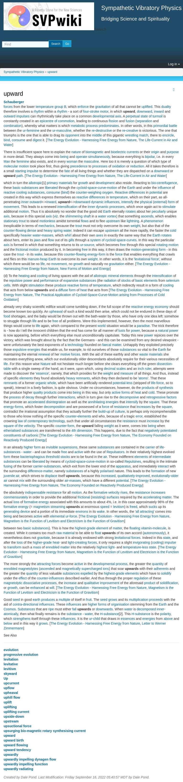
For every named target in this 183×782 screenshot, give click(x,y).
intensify (127, 202)
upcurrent (11, 683)
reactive (9, 192)
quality (38, 392)
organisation (120, 604)
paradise (143, 326)
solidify (166, 573)
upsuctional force (17, 726)
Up (6, 678)
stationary (11, 221)
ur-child (94, 619)
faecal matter (111, 345)
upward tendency (17, 750)
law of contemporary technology (41, 421)
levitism (118, 507)
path (19, 176)
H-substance (109, 614)
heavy (48, 230)
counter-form (64, 426)
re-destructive (102, 130)
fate (67, 171)
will (52, 588)
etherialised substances (21, 430)
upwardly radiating (18, 769)
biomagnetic (95, 152)
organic (41, 383)
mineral (113, 276)
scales (121, 369)
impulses (23, 116)
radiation (110, 280)
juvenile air (11, 476)
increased (108, 476)
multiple (64, 600)
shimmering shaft (78, 216)
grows (112, 600)
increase (153, 421)
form (171, 202)
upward (52, 72)
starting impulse (26, 171)
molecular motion (16, 166)
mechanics (46, 226)
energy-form (96, 254)
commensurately (16, 497)
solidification (169, 583)
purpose (173, 152)
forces (8, 107)
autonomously (154, 533)
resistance (121, 407)
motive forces (70, 354)
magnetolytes (28, 569)
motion (24, 211)
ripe (51, 609)
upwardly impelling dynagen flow (30, 759)
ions (106, 569)
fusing (8, 466)
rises (123, 492)
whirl (68, 235)
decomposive (129, 397)
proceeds (156, 600)
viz (56, 216)
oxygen (107, 192)
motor (104, 111)
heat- (56, 542)
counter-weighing (89, 192)
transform (14, 547)
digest (37, 140)
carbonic (32, 435)
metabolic (78, 126)
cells (7, 285)
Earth (131, 188)
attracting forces (49, 564)
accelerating (152, 497)
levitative (11, 664)
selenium (172, 280)
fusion (130, 121)
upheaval (56, 311)
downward (144, 111)
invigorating (141, 542)
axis (7, 216)
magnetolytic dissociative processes (30, 583)
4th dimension (81, 430)
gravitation (103, 107)
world (102, 326)
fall (74, 609)
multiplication (138, 600)
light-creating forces (82, 542)
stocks (126, 280)
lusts (121, 330)
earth (36, 600)
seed (16, 600)
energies (112, 402)
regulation (141, 578)
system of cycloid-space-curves (113, 240)
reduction (137, 166)
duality (166, 107)
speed (104, 507)
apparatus (123, 466)
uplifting (10, 707)
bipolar (150, 157)
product (149, 583)
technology (76, 345)
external (160, 202)
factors (172, 397)
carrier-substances (47, 466)
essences (128, 619)
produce (60, 285)
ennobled (10, 569)
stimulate (169, 207)
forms (84, 285)
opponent (72, 135)
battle (173, 126)
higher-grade (42, 542)
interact (163, 466)
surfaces (113, 497)
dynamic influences (105, 202)
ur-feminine (31, 130)
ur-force (71, 516)
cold (173, 230)
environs (82, 511)
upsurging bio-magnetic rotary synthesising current (45, 731)
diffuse (63, 290)
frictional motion (27, 249)
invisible (52, 447)
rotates (131, 211)
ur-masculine (61, 130)
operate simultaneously (93, 157)
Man (7, 161)
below (8, 623)
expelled (87, 573)
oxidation (118, 166)
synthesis (166, 388)
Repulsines (132, 461)
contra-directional (25, 604)
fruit (89, 600)
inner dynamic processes (106, 207)
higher (28, 447)
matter (166, 497)
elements (126, 276)
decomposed (146, 609)
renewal (44, 354)
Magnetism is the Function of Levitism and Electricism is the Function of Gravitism (64, 521)
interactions (66, 397)
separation (144, 121)
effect (23, 578)
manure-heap (37, 259)
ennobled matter (58, 547)
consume (18, 140)
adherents (161, 569)
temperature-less (135, 547)
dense (31, 230)
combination (13, 126)
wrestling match (136, 135)
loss (16, 502)
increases (144, 407)
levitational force (147, 259)
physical (146, 202)
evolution (11, 650)
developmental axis (107, 116)
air (105, 457)
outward (9, 116)
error (139, 416)
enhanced (37, 588)
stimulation (36, 285)
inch (141, 369)
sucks (153, 507)
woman (72, 161)
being (64, 157)
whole (51, 383)
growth (83, 183)
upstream (113, 221)
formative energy (36, 502)
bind (7, 140)
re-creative (130, 130)
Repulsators (115, 452)
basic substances (25, 188)
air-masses (73, 480)
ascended (47, 569)
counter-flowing (15, 230)
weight (135, 226)
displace (51, 476)
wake (38, 254)
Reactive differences (130, 192)
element (102, 528)
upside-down (14, 716)
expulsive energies (26, 349)
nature (76, 152)
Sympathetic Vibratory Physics (24, 72)
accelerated (36, 402)
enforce (83, 107)
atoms (143, 378)
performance (49, 280)
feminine (22, 161)
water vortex (107, 216)
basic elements (146, 280)
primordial (160, 126)
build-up (104, 411)
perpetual (133, 116)
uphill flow (12, 697)
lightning (133, 221)
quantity (158, 564)
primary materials (59, 183)
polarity (165, 614)
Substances (26, 609)
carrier (150, 447)
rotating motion (167, 245)
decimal (109, 369)
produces (48, 600)
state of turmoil (152, 116)
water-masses (42, 235)
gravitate (43, 538)
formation (158, 471)
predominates (109, 126)
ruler (148, 369)
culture (120, 411)
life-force (157, 383)
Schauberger (14, 102)
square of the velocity (19, 426)
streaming (58, 507)
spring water (62, 230)
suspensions (68, 447)
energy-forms (13, 407)
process (92, 126)
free (123, 245)
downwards (104, 609)
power (135, 330)
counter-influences (50, 578)
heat (83, 290)
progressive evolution (21, 655)
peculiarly (159, 211)
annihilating (96, 402)
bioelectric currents (125, 152)
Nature (46, 364)
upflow (9, 688)
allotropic (35, 183)
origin (155, 152)
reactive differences (90, 197)
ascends (147, 216)
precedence (78, 166)
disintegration (56, 402)
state (166, 538)
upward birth (14, 740)
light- (112, 547)
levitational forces (127, 538)
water (27, 452)
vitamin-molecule (153, 528)
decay (29, 397)
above (168, 619)
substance (74, 614)
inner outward (31, 202)
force (118, 254)
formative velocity (106, 492)
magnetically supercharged (82, 569)
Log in (174, 64)
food (7, 316)
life (43, 264)
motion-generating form (148, 249)
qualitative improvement (101, 583)
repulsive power (20, 280)
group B (60, 107)
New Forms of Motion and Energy (85, 269)
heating (24, 276)
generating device (17, 511)
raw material (65, 533)
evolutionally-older (165, 476)
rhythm (39, 111)
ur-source (87, 245)
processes (99, 166)
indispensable (35, 492)
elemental (57, 516)
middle (97, 135)
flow (51, 240)
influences (46, 604)
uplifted (147, 107)
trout (22, 221)
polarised (107, 471)
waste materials (151, 354)
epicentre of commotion (57, 121)
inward (159, 111)
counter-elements (78, 416)
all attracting (144, 511)
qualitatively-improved (133, 476)
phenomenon (153, 221)
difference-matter (40, 471)
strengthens (21, 619)
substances (36, 192)
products (148, 388)
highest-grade (85, 528)
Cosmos (10, 609)
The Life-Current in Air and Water (141, 176)
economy (161, 307)
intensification (67, 207)
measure (126, 373)
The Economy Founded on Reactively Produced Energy (101, 485)
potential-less (122, 383)
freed (133, 507)
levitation (11, 659)
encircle (168, 135)
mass (37, 547)
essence (42, 373)
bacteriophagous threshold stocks (45, 457)
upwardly (11, 755)
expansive (70, 280)
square (154, 402)
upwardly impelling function (26, 764)
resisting (98, 497)
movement (11, 207)
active (116, 392)
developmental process (110, 564)
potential (155, 192)
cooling (21, 192)
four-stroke (91, 111)
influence (164, 188)
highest (102, 547)
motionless (47, 221)
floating (134, 528)
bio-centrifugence (164, 183)
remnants (83, 378)
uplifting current (16, 712)
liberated (51, 188)
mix (21, 480)
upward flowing (16, 745)
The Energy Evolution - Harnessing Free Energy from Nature (92, 140)
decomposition (54, 407)
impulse (170, 542)
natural (163, 330)
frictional (84, 497)
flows (85, 221)
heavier (26, 235)
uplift (8, 702)
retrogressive (156, 397)
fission (113, 121)
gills (71, 240)
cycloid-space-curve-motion (96, 188)
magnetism (41, 507)
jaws (37, 240)
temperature (45, 107)
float (98, 533)
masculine (91, 161)
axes (99, 235)
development (105, 183)
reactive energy (142, 307)
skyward (10, 674)
